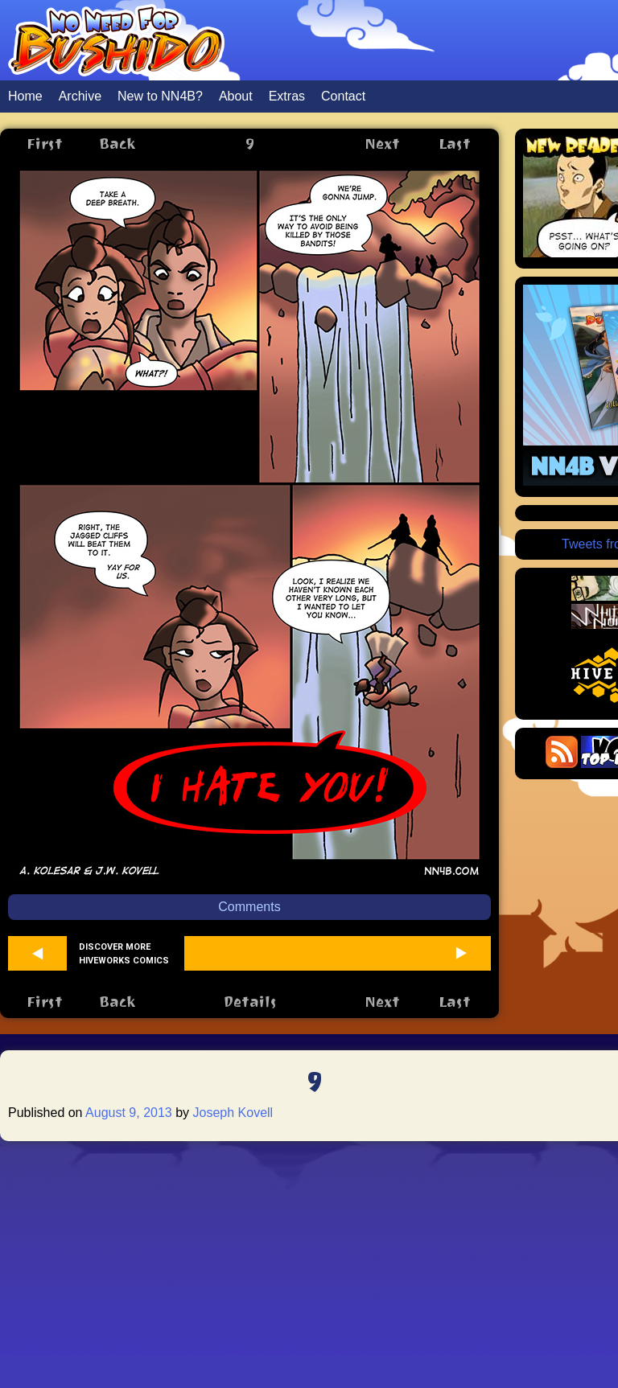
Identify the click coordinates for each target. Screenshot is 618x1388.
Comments (249, 907)
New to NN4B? (160, 96)
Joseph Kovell (233, 1112)
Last (455, 143)
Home (25, 96)
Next (382, 143)
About (236, 96)
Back (117, 143)
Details (250, 1002)
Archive (80, 96)
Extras (287, 96)
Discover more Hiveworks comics (124, 954)
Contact (343, 96)
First (45, 143)
